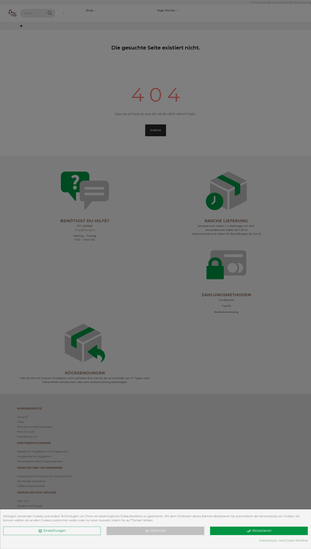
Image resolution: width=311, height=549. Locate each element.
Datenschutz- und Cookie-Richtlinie (283, 540)
